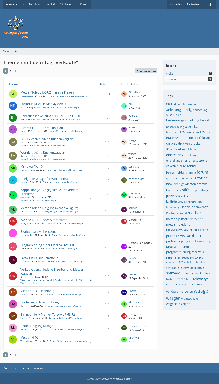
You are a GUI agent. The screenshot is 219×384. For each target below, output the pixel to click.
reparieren (173, 257)
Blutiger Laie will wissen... (38, 231)
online (204, 230)
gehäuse (188, 178)
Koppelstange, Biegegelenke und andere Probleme (49, 192)
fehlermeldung (176, 172)
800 (169, 104)
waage (132, 140)
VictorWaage (26, 341)
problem (194, 235)
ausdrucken (173, 115)
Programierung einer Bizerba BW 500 (47, 245)
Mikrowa (24, 169)
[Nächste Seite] (16, 70)
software (173, 273)
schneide (199, 262)
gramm (202, 184)
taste (181, 278)
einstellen (173, 155)
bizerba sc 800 (175, 132)
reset (185, 257)
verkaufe (185, 284)
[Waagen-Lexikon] (109, 28)
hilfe (186, 190)
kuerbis (132, 115)
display (171, 143)
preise (182, 236)
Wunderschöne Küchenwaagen (42, 152)
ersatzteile (199, 160)
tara (208, 273)
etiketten (172, 166)
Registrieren (194, 4)
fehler (191, 166)
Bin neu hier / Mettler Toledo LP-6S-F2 (47, 314)
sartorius (197, 257)
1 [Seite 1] (5, 70)
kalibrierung (174, 202)
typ (206, 279)
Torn (22, 294)
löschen (171, 213)
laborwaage (173, 207)
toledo (198, 278)
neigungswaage (177, 230)
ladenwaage (199, 207)
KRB (130, 103)
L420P (23, 261)
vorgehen (187, 291)
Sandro (23, 317)
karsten (132, 207)
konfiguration (193, 202)
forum (202, 172)
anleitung (173, 109)
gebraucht (173, 178)
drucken (184, 143)
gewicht (201, 178)
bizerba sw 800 (195, 132)
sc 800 (179, 262)
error (188, 160)
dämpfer (171, 149)
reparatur (198, 252)
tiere (189, 279)
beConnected (26, 95)
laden (186, 207)
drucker (196, 143)
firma (192, 172)
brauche (172, 138)
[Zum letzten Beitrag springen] (124, 94)
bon (208, 132)
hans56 (132, 258)
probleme (173, 241)
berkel (204, 120)
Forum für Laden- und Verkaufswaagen (68, 95)
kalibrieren (188, 196)
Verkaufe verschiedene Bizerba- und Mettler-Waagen (52, 271)
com (190, 137)
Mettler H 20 (29, 337)
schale (188, 262)
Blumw (23, 329)
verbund (172, 284)
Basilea (23, 142)
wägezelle (173, 304)
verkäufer (173, 291)
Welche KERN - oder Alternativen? (44, 220)
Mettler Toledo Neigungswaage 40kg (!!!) (49, 208)
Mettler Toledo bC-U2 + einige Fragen (47, 92)
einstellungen (175, 160)
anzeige (188, 109)
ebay (182, 149)
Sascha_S (133, 166)
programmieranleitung (196, 241)
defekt (200, 137)
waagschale (189, 298)
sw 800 (199, 273)
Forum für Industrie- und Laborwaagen (61, 107)
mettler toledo (192, 218)
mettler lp (173, 219)
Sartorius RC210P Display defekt (43, 104)
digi (208, 138)
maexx (132, 290)
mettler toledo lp (178, 224)
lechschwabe (26, 235)
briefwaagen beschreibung (39, 302)
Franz (23, 131)
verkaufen (199, 284)
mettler (194, 212)
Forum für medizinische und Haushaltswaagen (42, 145)
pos (174, 236)
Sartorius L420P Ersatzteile (39, 258)
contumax (25, 197)
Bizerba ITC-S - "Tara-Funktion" (42, 128)
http (193, 190)
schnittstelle (174, 268)
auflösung (201, 110)
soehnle (199, 268)
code (182, 137)
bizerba (191, 126)
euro (182, 166)
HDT (22, 107)
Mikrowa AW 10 (31, 166)
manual (182, 213)
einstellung (189, 155)
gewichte (173, 184)
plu (168, 236)
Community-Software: (109, 378)
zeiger (185, 304)
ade (175, 104)
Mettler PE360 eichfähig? (38, 291)
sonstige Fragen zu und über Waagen (60, 211)
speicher (187, 273)
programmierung (178, 252)
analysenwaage (188, 104)
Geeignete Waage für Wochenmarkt (46, 179)
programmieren (177, 246)
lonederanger (136, 178)
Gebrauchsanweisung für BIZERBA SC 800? (50, 116)
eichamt (191, 149)
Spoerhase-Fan (137, 326)
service (188, 268)
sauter (170, 262)
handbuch (173, 190)
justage (203, 190)
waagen (173, 298)
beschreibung (175, 127)
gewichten (188, 184)
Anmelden (176, 4)
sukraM (24, 182)
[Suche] (210, 4)
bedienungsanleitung (182, 120)
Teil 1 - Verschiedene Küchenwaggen (46, 139)
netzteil (194, 230)
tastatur (171, 279)
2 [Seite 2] (10, 70)
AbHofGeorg (135, 92)
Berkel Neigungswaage (36, 326)
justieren (173, 196)
